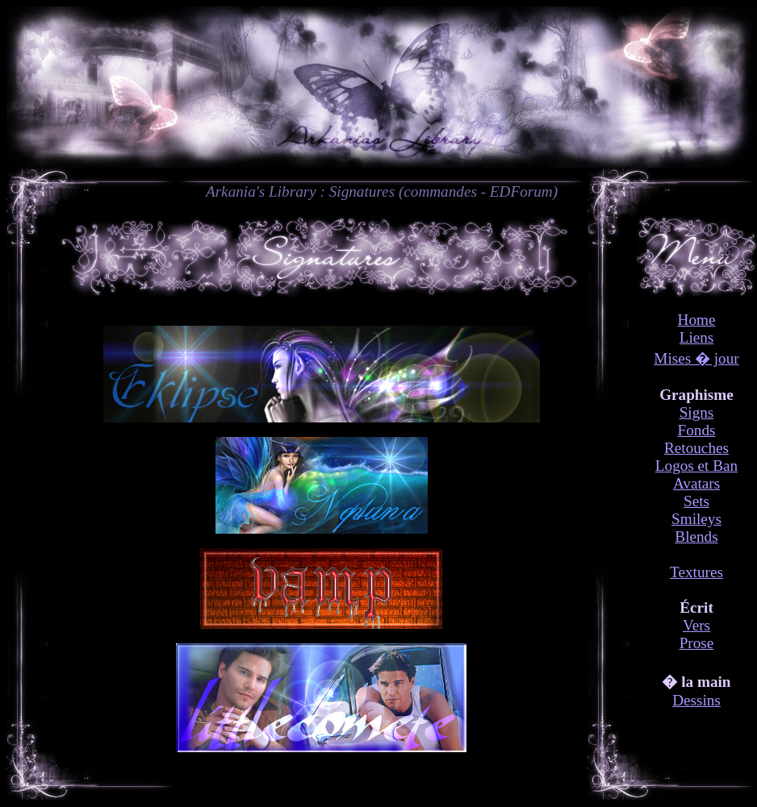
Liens (697, 337)
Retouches (696, 447)
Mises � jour (696, 358)
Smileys (696, 518)
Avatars (696, 483)
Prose (697, 642)
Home (697, 319)
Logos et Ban (696, 465)
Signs (697, 412)
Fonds (697, 430)
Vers (696, 625)
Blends (696, 536)
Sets (696, 501)
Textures (696, 572)
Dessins (696, 700)
